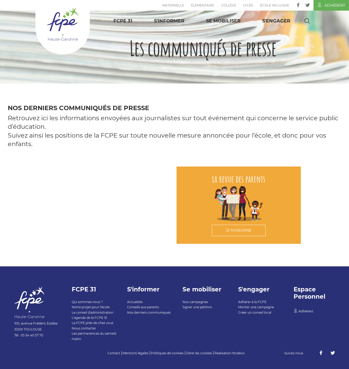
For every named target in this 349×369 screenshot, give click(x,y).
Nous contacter (84, 328)
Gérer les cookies (199, 353)
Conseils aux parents (143, 307)
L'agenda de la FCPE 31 (89, 318)
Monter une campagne (256, 307)
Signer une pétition (197, 307)
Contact (113, 353)
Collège (228, 5)
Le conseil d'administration (92, 312)
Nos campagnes (195, 302)
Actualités (135, 302)
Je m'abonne (238, 230)
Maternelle (173, 5)
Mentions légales (135, 353)
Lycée (248, 5)
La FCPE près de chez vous (92, 323)
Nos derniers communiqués (149, 312)
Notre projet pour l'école (91, 307)
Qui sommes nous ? (87, 302)
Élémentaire (202, 5)
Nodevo (238, 353)
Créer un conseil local (254, 312)
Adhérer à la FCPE (252, 302)
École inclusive (274, 5)
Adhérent (331, 5)
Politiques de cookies (167, 353)
